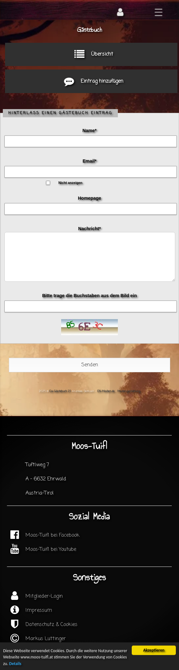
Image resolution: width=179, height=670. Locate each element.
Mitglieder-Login (44, 596)
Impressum (39, 610)
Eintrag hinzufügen (91, 81)
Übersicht (91, 54)
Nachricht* (89, 228)
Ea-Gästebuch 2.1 (60, 391)
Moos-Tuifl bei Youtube (51, 549)
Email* (89, 160)
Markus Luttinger (46, 639)
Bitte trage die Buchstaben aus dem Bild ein (89, 295)
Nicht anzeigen (70, 183)
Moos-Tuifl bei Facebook (52, 535)
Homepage (89, 198)
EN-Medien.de (105, 391)
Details (15, 664)
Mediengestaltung (129, 391)
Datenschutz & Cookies (52, 624)
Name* (90, 130)
